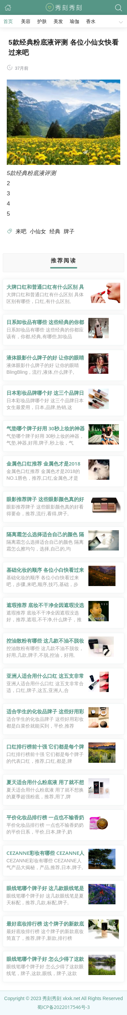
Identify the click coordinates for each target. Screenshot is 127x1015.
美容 (25, 21)
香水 (91, 21)
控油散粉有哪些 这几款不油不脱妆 (45, 640)
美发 (58, 21)
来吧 (21, 231)
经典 (54, 231)
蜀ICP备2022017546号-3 (63, 1007)
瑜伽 (74, 21)
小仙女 (38, 231)
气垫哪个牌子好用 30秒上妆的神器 (45, 428)
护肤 (42, 21)
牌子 (69, 231)
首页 (8, 21)
